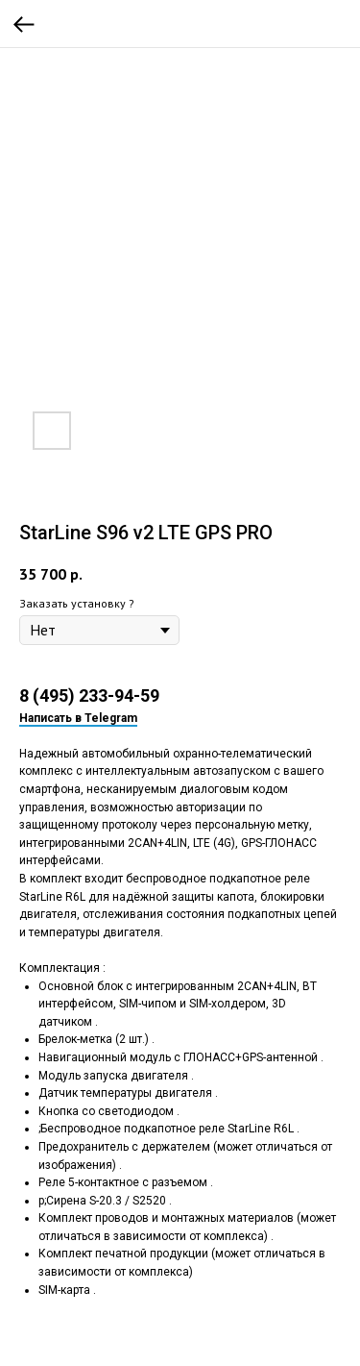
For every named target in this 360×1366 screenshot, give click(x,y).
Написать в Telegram (78, 718)
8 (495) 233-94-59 (89, 695)
